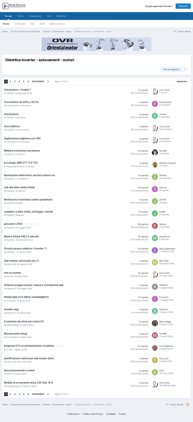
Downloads (20, 24)
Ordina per (182, 81)
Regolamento (35, 16)
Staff (42, 24)
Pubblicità (60, 16)
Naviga (8, 17)
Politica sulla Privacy (93, 413)
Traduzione (73, 413)
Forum (6, 24)
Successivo (38, 81)
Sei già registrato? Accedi (159, 6)
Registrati (183, 6)
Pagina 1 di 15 (61, 81)
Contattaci (111, 413)
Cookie (122, 413)
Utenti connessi (57, 24)
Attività (20, 16)
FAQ (32, 24)
